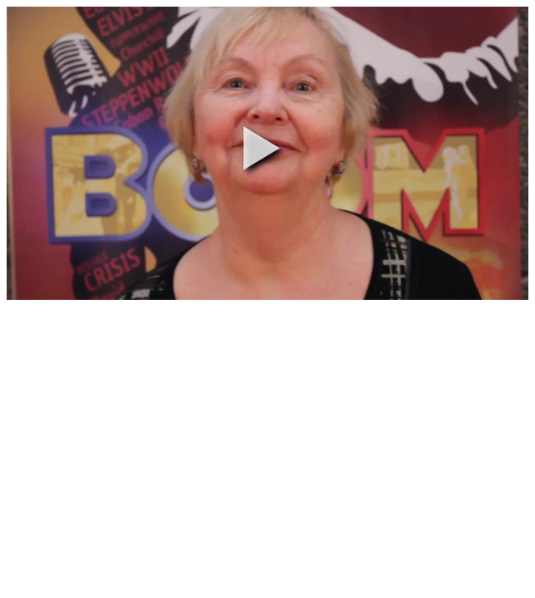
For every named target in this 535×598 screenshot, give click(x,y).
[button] (261, 147)
